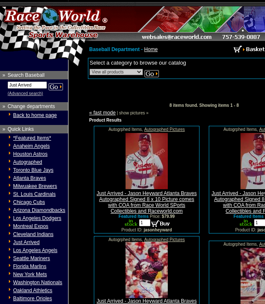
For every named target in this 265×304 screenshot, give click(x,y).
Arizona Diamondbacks (39, 210)
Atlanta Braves (29, 178)
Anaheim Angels (31, 146)
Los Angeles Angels (35, 250)
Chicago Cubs (29, 202)
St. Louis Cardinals (34, 194)
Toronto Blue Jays (33, 170)
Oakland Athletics (32, 290)
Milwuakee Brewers (35, 186)
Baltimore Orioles (32, 298)
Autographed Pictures (164, 129)
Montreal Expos (30, 226)
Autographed (27, 162)
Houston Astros (30, 154)
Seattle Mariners (31, 258)
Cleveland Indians (33, 234)
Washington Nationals (37, 282)
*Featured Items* (32, 138)
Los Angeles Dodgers (37, 218)
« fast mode (102, 113)
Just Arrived (26, 242)
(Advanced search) (25, 93)
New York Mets (30, 274)
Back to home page (35, 115)
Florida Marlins (29, 266)
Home (151, 49)
